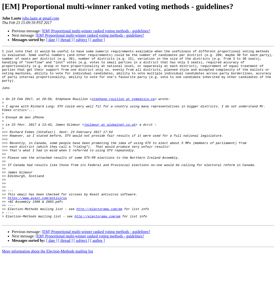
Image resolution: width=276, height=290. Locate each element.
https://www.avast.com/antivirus (37, 228)
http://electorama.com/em (99, 241)
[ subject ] (81, 40)
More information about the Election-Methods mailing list (47, 286)
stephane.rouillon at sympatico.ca (123, 109)
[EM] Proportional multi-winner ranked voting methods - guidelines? (96, 31)
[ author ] (97, 40)
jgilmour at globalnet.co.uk (110, 140)
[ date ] (51, 40)
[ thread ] (65, 40)
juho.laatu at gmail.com (40, 18)
